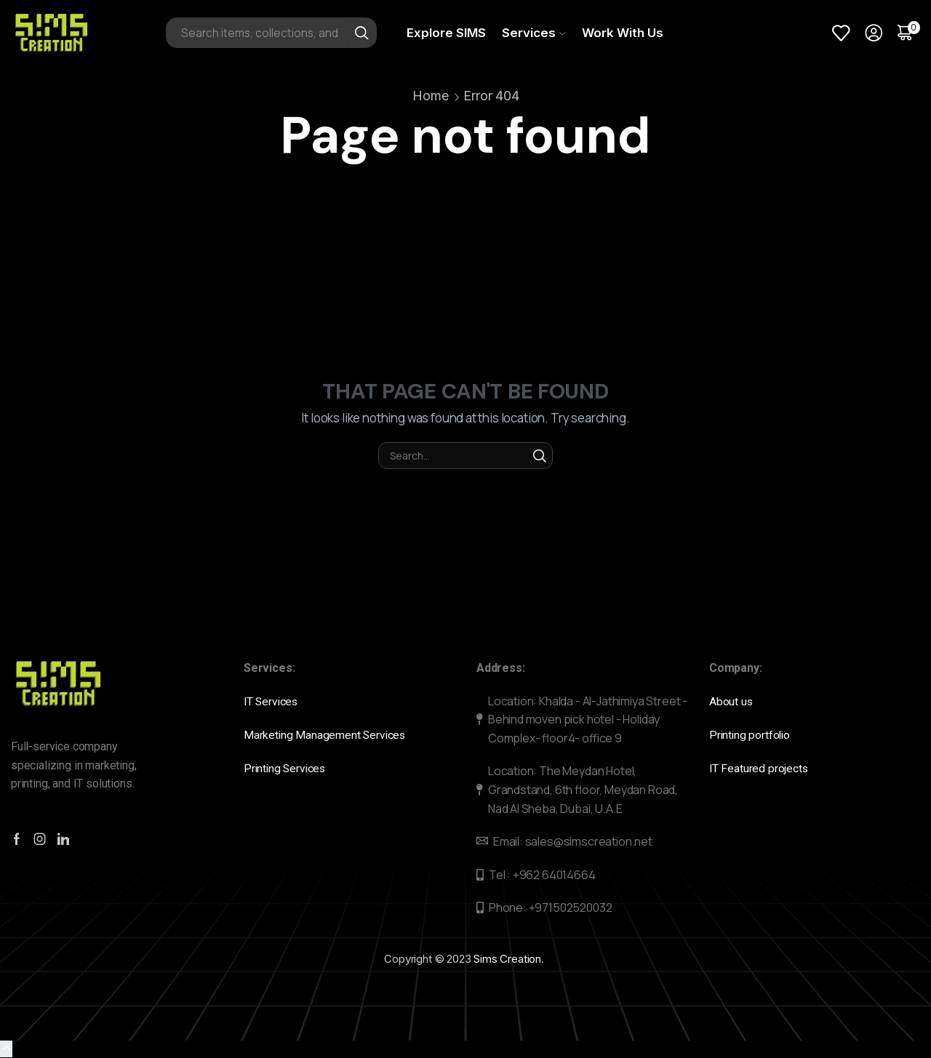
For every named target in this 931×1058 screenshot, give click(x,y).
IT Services (273, 701)
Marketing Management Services (326, 734)
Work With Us (622, 32)
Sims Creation (507, 959)
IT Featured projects (759, 767)
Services (533, 32)
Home (430, 95)
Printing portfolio (752, 734)
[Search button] (361, 32)
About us (732, 701)
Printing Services (289, 767)
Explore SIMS (446, 32)
